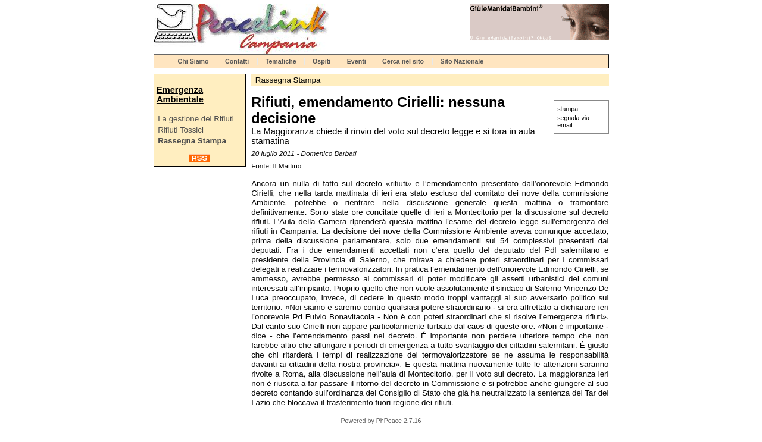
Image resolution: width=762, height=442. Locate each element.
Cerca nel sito (403, 61)
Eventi (356, 61)
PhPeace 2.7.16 (398, 420)
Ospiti (321, 61)
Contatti (237, 61)
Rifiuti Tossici (181, 130)
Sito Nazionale (461, 61)
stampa (567, 108)
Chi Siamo (193, 61)
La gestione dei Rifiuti (195, 118)
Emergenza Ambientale (180, 94)
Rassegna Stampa (192, 140)
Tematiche (281, 61)
